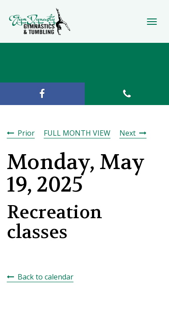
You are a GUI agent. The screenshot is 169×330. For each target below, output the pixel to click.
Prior (26, 133)
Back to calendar (45, 277)
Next (127, 133)
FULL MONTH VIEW (77, 133)
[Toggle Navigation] (152, 22)
